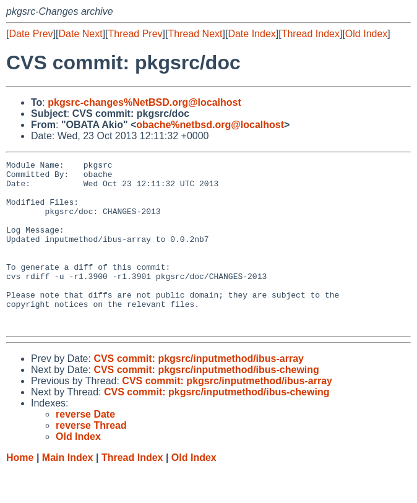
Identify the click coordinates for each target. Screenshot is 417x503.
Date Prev (31, 33)
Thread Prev (135, 33)
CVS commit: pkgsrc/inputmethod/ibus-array (198, 392)
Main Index (67, 491)
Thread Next (195, 33)
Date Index (251, 33)
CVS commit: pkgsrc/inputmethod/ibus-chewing (206, 403)
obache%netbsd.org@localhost (210, 124)
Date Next (80, 33)
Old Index (366, 33)
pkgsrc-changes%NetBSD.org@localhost (144, 102)
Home (19, 491)
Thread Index (311, 33)
